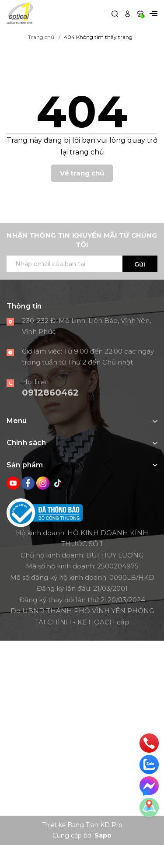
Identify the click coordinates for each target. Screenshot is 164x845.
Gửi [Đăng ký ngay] (139, 264)
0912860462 (50, 392)
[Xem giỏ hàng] (140, 13)
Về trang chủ (82, 173)
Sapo (103, 835)
